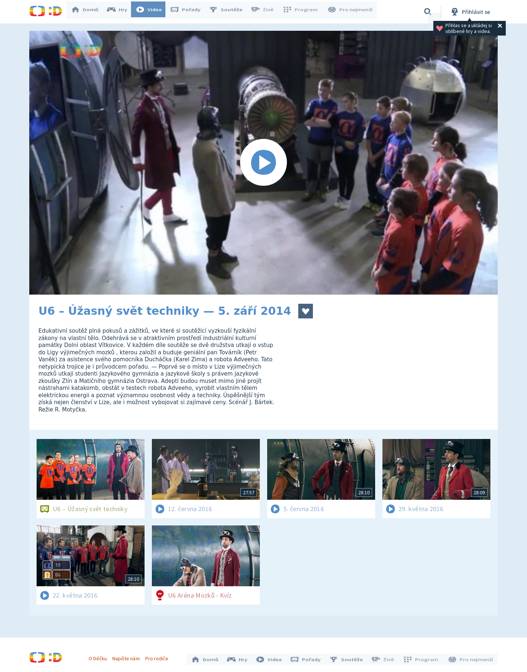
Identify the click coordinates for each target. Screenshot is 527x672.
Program (302, 11)
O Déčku (99, 656)
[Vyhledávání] (428, 11)
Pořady (189, 11)
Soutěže (229, 11)
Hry (120, 11)
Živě (265, 11)
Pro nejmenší (351, 11)
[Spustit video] (263, 163)
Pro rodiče (158, 656)
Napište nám (127, 656)
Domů (88, 11)
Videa (152, 11)
